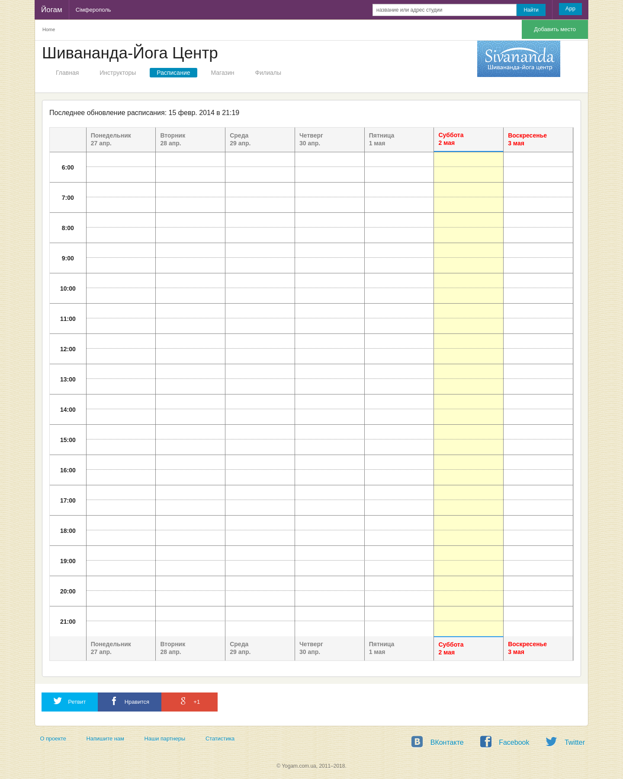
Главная (67, 72)
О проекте (53, 738)
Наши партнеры (165, 738)
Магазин (222, 72)
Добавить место (555, 29)
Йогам (51, 10)
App (570, 8)
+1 (189, 701)
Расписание (173, 72)
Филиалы (268, 72)
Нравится (129, 701)
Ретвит (70, 701)
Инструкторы (118, 72)
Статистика (220, 738)
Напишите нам (105, 738)
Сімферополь (93, 9)
